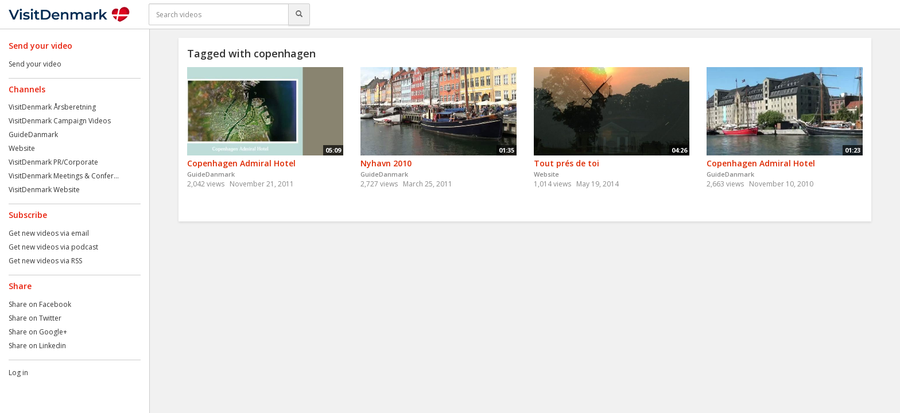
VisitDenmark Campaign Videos (60, 121)
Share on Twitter (35, 318)
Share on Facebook (40, 304)
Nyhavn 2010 (386, 163)
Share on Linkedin (37, 345)
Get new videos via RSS (45, 261)
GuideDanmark (33, 134)
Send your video (35, 64)
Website (22, 148)
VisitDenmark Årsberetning (52, 107)
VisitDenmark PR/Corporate (53, 162)
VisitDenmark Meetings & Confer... (64, 176)
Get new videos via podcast (53, 247)
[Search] (299, 14)
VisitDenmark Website (44, 189)
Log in (18, 372)
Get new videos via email (49, 233)
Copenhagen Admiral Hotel (241, 163)
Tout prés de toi (566, 163)
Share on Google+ (38, 332)
